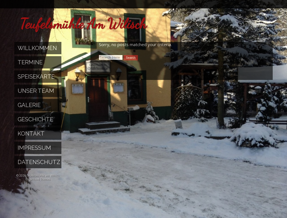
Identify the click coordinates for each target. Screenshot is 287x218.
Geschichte (35, 119)
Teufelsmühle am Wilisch (83, 23)
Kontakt (31, 133)
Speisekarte (36, 76)
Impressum (34, 147)
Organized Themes (38, 179)
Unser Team (36, 90)
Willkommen (37, 48)
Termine (30, 62)
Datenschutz (39, 162)
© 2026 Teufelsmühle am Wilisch (37, 175)
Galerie (29, 105)
